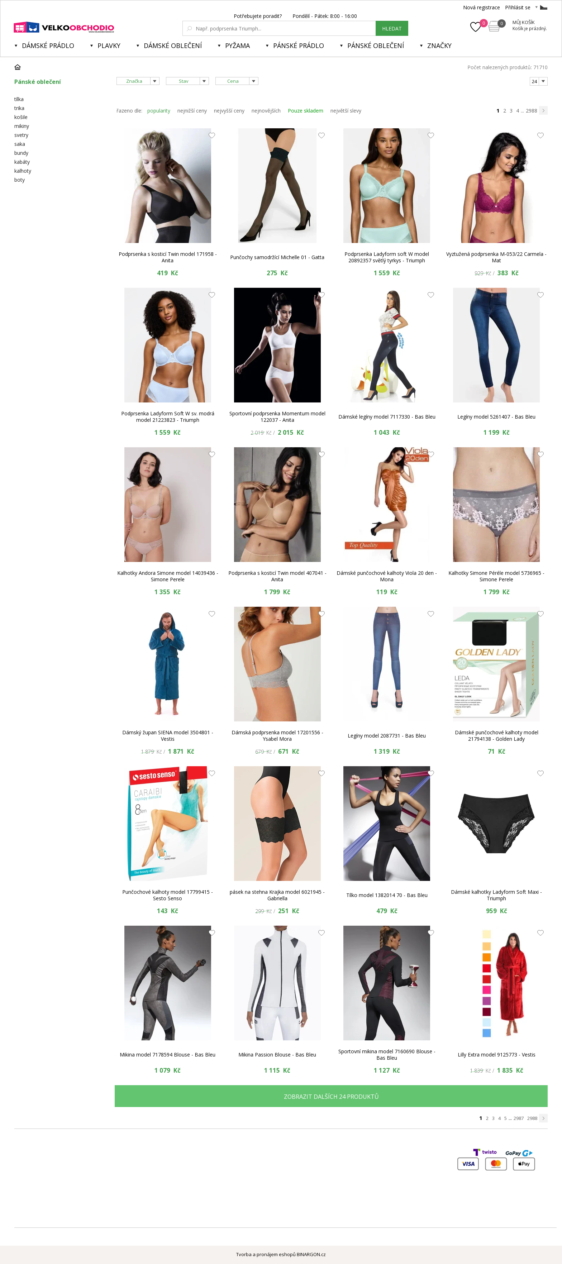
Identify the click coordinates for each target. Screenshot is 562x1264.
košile (21, 117)
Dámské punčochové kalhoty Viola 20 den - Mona (387, 576)
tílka (19, 99)
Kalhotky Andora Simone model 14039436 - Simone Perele (167, 576)
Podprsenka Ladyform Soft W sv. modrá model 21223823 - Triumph (167, 416)
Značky (439, 45)
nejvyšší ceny (229, 110)
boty (19, 179)
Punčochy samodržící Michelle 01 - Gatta (277, 257)
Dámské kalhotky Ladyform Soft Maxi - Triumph (496, 895)
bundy (21, 152)
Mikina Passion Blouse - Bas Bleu (277, 1054)
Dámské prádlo (48, 45)
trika (19, 108)
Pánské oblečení (375, 45)
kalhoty (22, 170)
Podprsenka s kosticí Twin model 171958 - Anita (168, 257)
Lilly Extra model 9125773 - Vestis (496, 1054)
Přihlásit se (517, 7)
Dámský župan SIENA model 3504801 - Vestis (167, 735)
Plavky (108, 45)
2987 (519, 1118)
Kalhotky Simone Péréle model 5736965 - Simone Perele (496, 576)
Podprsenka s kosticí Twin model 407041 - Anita (277, 576)
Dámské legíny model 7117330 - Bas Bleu (386, 416)
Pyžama (237, 45)
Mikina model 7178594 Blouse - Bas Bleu (167, 1054)
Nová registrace (481, 7)
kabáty (22, 161)
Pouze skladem (305, 110)
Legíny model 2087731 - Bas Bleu (387, 735)
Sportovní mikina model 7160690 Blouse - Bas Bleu (386, 1054)
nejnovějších (266, 110)
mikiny (21, 126)
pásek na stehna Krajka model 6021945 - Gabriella (277, 895)
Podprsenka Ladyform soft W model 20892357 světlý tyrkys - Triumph (386, 257)
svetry (21, 135)
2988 (531, 110)
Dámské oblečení (173, 45)
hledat (392, 28)
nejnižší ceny (192, 110)
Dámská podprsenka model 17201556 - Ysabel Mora (277, 735)
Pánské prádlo (298, 45)
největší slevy (345, 110)
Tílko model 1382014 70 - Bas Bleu (387, 895)
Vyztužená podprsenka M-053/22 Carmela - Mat (496, 257)
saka (19, 143)
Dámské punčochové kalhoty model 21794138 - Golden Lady (496, 735)
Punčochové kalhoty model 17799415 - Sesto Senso (167, 895)
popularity (158, 110)
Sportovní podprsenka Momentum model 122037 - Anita (277, 416)
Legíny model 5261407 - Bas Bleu (496, 416)
